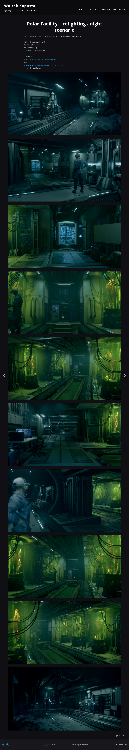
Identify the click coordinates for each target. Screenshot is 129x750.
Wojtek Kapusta (19, 5)
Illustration (105, 9)
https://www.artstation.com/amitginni (40, 59)
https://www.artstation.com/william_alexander (44, 65)
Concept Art (92, 9)
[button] (120, 736)
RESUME (122, 9)
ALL (114, 9)
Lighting (81, 9)
